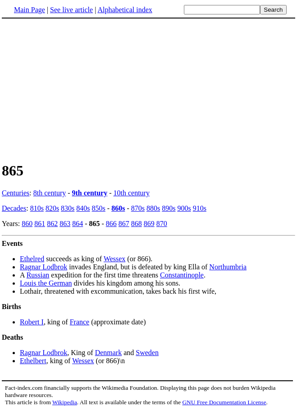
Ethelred (32, 259)
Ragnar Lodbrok (43, 267)
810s (37, 208)
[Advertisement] (77, 90)
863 (64, 223)
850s (98, 208)
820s (52, 208)
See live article (71, 10)
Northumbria (228, 267)
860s (118, 208)
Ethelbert (33, 361)
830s (67, 208)
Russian (38, 275)
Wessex (114, 259)
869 (149, 223)
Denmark (108, 352)
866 (111, 223)
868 (136, 223)
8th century (49, 193)
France (80, 322)
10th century (132, 193)
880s (153, 208)
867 (124, 223)
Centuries (15, 193)
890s (168, 208)
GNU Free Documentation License (224, 402)
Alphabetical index (124, 10)
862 (52, 223)
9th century (90, 193)
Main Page (29, 10)
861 (39, 223)
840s (83, 208)
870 (161, 223)
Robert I (32, 322)
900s (184, 208)
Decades (14, 208)
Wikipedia (64, 402)
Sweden (147, 352)
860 (27, 223)
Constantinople (182, 275)
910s (199, 208)
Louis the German (46, 283)
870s (138, 208)
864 (77, 223)
